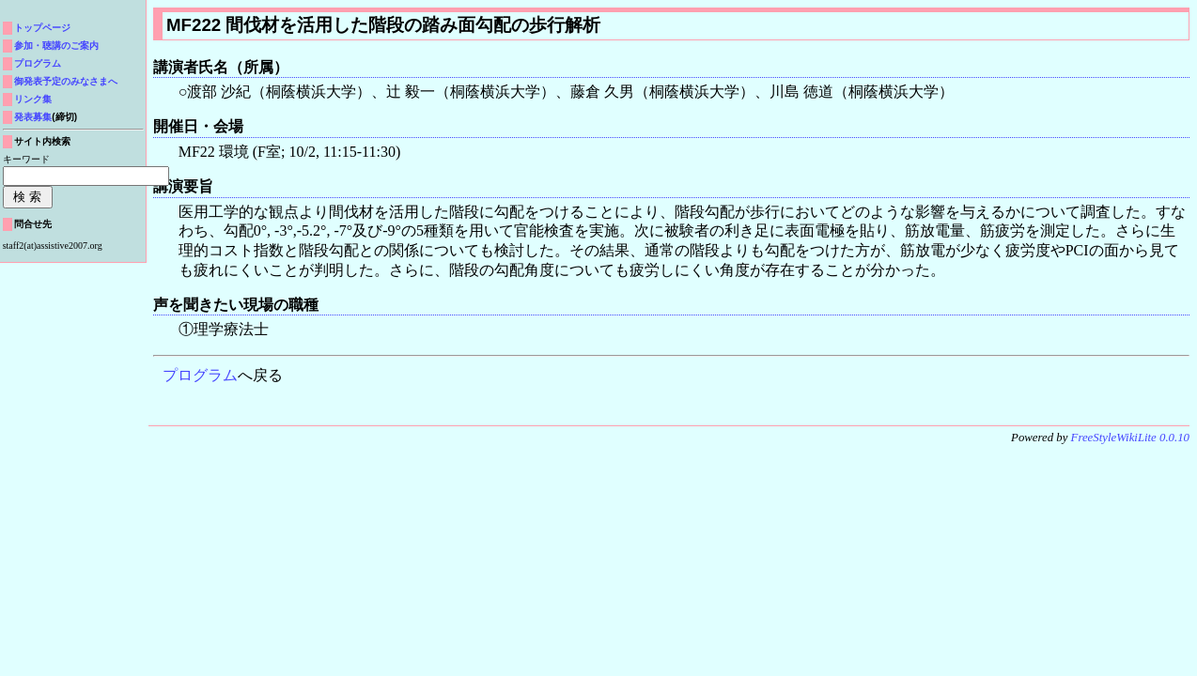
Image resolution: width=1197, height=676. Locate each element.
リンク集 (33, 99)
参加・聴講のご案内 (56, 45)
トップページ (42, 28)
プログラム (200, 375)
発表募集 (33, 117)
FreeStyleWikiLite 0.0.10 (1130, 437)
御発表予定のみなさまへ (65, 81)
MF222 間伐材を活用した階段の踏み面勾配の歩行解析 (383, 25)
